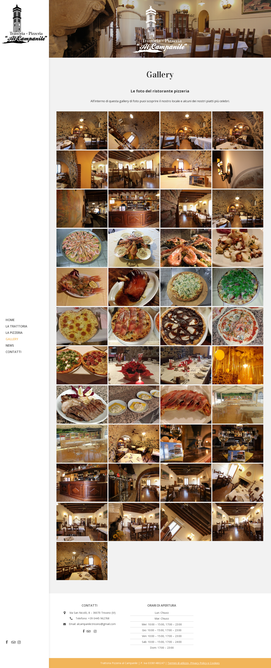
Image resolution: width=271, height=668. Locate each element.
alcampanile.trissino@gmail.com (96, 624)
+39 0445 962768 (98, 618)
